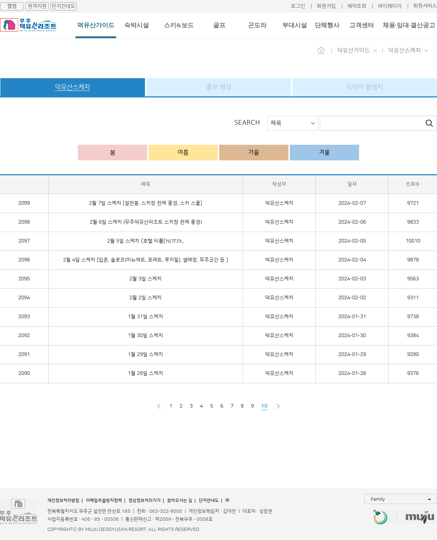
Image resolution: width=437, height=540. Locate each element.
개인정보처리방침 (63, 500)
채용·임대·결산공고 (409, 25)
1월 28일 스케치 (145, 373)
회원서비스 (425, 5)
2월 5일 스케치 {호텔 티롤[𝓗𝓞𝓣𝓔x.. (145, 241)
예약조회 (356, 6)
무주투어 (420, 517)
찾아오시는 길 (179, 500)
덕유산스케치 (279, 203)
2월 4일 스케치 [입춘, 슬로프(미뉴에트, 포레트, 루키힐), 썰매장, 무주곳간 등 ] (145, 260)
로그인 (298, 6)
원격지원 (37, 6)
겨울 (324, 152)
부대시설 (294, 25)
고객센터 (361, 25)
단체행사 (327, 25)
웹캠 (12, 6)
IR (227, 500)
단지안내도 (63, 6)
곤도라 (257, 25)
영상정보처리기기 (145, 500)
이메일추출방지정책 (104, 500)
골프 (219, 25)
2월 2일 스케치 (145, 298)
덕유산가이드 (95, 25)
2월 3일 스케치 (145, 279)
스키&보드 (179, 25)
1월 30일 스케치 (145, 336)
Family (378, 499)
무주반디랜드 (380, 517)
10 (264, 406)
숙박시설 (136, 25)
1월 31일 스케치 (145, 317)
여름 (183, 152)
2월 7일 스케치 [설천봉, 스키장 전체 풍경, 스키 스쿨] (145, 203)
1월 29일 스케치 (145, 354)
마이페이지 (390, 6)
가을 (253, 152)
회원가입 (326, 6)
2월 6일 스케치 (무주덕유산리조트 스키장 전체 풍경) (146, 222)
